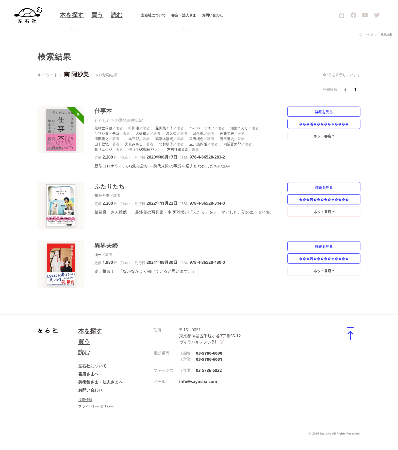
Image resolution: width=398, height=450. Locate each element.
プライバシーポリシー (96, 406)
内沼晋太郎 (232, 144)
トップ (369, 34)
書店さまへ (88, 374)
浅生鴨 (198, 133)
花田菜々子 (164, 128)
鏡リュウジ (103, 149)
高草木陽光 (164, 138)
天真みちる (134, 144)
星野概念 (196, 138)
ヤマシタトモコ (106, 133)
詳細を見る (324, 111)
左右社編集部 (177, 149)
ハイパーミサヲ (201, 128)
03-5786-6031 (209, 359)
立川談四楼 (198, 144)
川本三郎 (132, 138)
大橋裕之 (143, 133)
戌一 (98, 254)
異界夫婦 (106, 245)
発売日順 (330, 89)
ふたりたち (109, 186)
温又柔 (171, 133)
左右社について (92, 366)
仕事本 (103, 111)
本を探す (90, 331)
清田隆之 (101, 138)
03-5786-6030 (209, 353)
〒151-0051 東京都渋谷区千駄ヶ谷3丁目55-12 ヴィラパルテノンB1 (210, 336)
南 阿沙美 (102, 195)
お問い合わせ (90, 390)
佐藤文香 (227, 133)
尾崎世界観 (103, 128)
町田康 (133, 128)
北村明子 (166, 144)
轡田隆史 (227, 138)
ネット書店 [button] (322, 136)
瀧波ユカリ (239, 128)
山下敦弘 (101, 144)
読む (84, 352)
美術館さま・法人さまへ (100, 382)
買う (84, 341)
